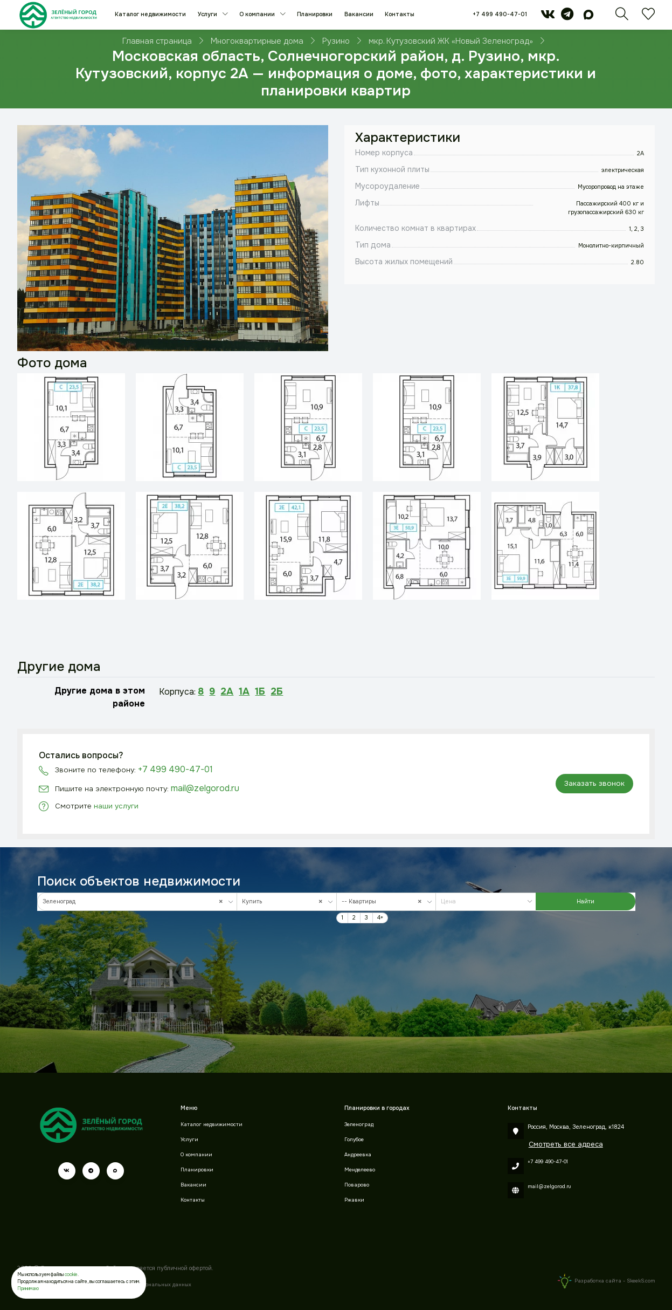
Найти (585, 901)
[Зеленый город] (58, 15)
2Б (277, 691)
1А (244, 691)
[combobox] (137, 901)
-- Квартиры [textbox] (384, 901)
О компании (257, 14)
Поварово (356, 1185)
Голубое (354, 1139)
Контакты (399, 14)
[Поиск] (621, 17)
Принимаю (28, 1289)
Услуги (208, 14)
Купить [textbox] (285, 901)
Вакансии (358, 14)
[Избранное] (648, 17)
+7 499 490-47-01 (500, 14)
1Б (260, 691)
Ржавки (354, 1200)
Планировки (314, 14)
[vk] (548, 16)
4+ (380, 917)
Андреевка (357, 1154)
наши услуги (116, 806)
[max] (588, 16)
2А (226, 691)
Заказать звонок (594, 783)
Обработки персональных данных (148, 1284)
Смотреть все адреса (566, 1144)
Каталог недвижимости (150, 14)
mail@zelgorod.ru (205, 788)
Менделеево (359, 1170)
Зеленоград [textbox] (135, 901)
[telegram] (567, 16)
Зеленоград (358, 1124)
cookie (71, 1275)
